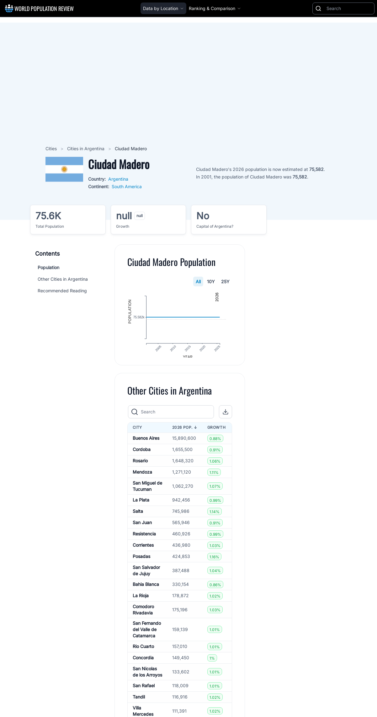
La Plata (141, 504)
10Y (211, 281)
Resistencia (144, 538)
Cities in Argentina (86, 148)
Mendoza (142, 476)
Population (48, 267)
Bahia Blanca (146, 589)
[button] (225, 416)
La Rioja (141, 600)
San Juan (142, 527)
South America (127, 186)
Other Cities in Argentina (63, 279)
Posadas (141, 561)
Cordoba (142, 454)
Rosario (140, 465)
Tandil (139, 701)
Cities (51, 148)
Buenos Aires (146, 442)
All (198, 281)
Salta (138, 515)
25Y (225, 281)
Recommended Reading (62, 290)
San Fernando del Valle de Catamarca (147, 634)
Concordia (143, 662)
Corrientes (143, 549)
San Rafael (144, 690)
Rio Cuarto (143, 651)
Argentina (118, 179)
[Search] (349, 8)
